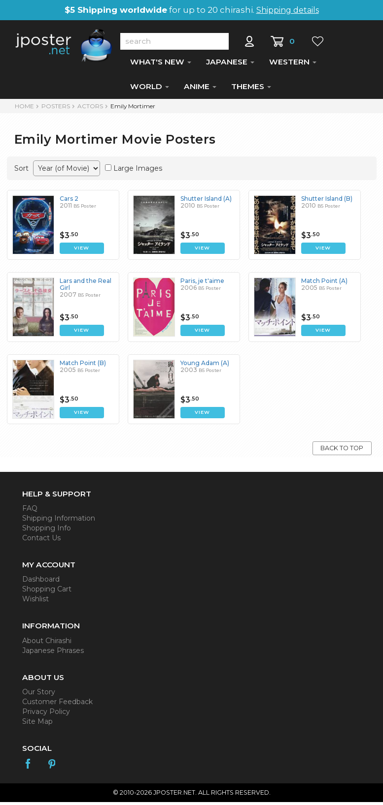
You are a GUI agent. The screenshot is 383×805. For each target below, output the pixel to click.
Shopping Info (46, 530)
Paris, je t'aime (202, 283)
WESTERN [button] (292, 64)
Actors (90, 109)
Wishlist (35, 601)
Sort (21, 171)
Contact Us (41, 540)
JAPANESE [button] (230, 64)
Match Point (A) (324, 283)
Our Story (38, 694)
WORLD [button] (149, 89)
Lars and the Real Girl (85, 287)
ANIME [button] (200, 89)
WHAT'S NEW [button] (160, 64)
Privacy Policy (46, 714)
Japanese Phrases (53, 653)
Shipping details (287, 10)
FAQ (29, 511)
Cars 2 (69, 201)
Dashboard (41, 582)
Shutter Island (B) (326, 201)
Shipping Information (58, 521)
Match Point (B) (83, 366)
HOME (24, 109)
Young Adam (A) (204, 366)
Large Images (137, 171)
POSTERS (55, 109)
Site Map (37, 724)
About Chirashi (46, 643)
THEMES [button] (251, 89)
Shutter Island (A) (206, 201)
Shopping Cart (46, 592)
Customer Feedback (57, 704)
